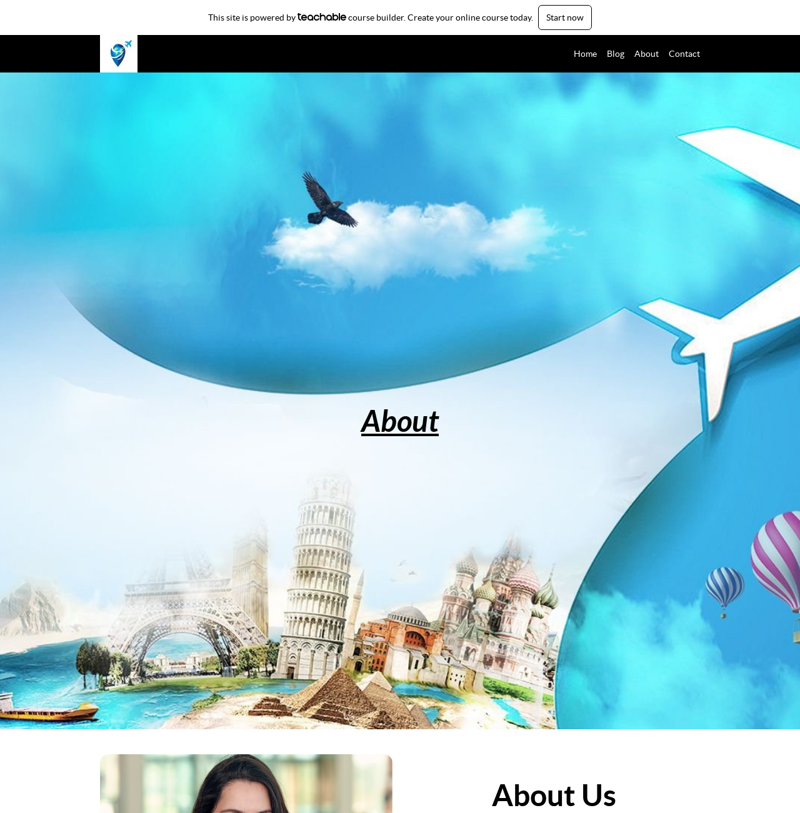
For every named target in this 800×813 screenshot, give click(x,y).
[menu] (632, 53)
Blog (615, 54)
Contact (684, 54)
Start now (565, 17)
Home (585, 54)
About (646, 54)
